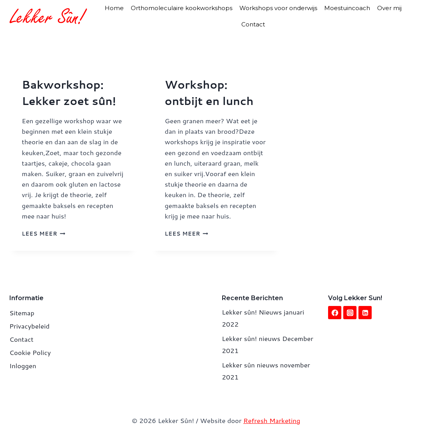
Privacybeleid (29, 325)
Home (114, 8)
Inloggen (22, 365)
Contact (253, 24)
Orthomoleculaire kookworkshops (181, 8)
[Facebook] (334, 312)
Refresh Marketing (271, 420)
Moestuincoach (347, 8)
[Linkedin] (365, 312)
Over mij (389, 8)
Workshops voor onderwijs (278, 8)
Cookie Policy (30, 352)
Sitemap (21, 312)
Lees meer (43, 233)
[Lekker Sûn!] (48, 16)
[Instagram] (349, 312)
